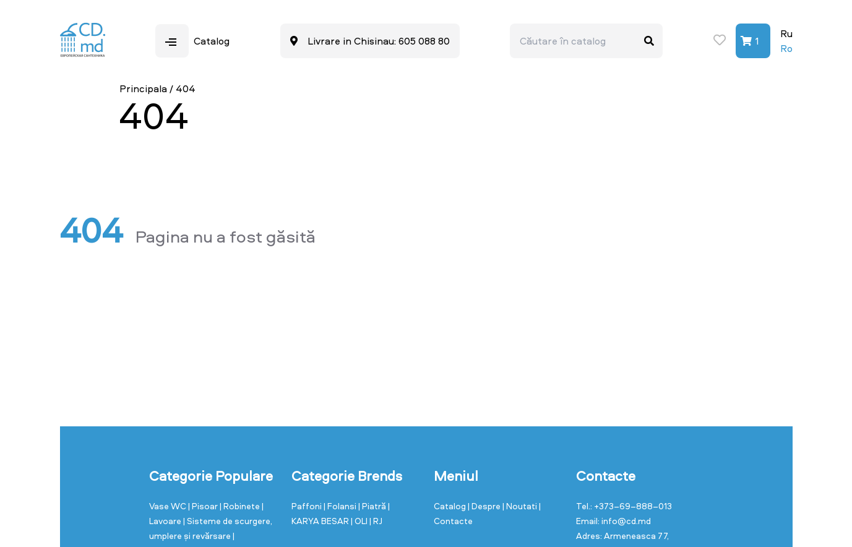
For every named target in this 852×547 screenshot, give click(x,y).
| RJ (375, 521)
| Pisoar (204, 506)
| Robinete (241, 506)
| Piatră (373, 506)
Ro (786, 48)
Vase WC (168, 506)
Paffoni (307, 506)
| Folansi (341, 506)
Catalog (451, 506)
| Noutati (520, 506)
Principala (143, 88)
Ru (786, 33)
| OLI (360, 521)
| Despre (485, 506)
